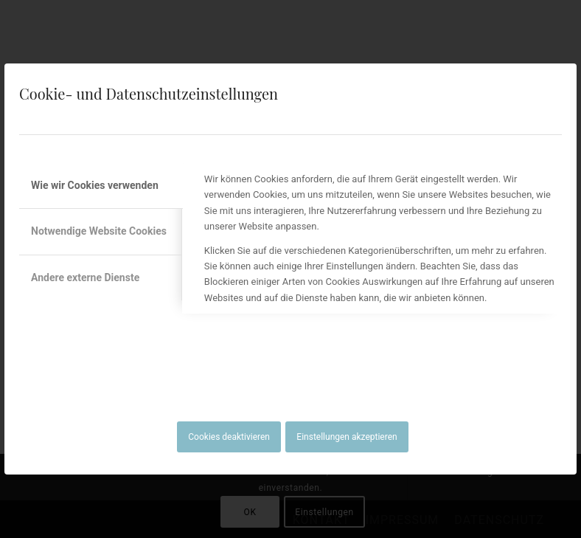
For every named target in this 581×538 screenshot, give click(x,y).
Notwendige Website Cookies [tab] (99, 231)
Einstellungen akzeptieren (346, 437)
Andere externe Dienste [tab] (85, 277)
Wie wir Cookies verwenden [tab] (95, 185)
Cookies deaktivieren (229, 437)
